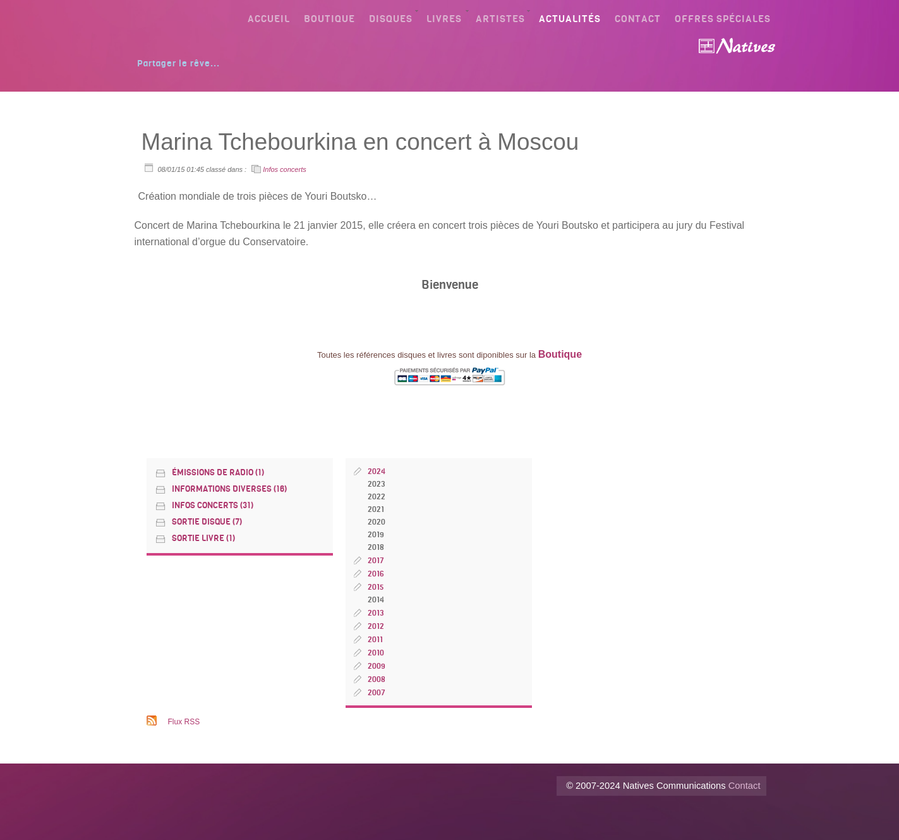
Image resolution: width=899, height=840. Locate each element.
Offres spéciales (723, 19)
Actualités (570, 19)
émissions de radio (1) (218, 472)
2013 (375, 613)
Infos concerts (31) (212, 505)
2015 (376, 587)
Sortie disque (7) (207, 522)
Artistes (500, 19)
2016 (376, 574)
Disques (391, 19)
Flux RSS (184, 721)
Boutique (329, 19)
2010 (376, 653)
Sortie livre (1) (203, 538)
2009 (376, 666)
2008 (376, 679)
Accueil (269, 19)
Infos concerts (284, 169)
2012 (376, 626)
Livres (444, 19)
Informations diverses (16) (229, 489)
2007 (376, 693)
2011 (375, 640)
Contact (638, 19)
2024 (376, 471)
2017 (376, 561)
